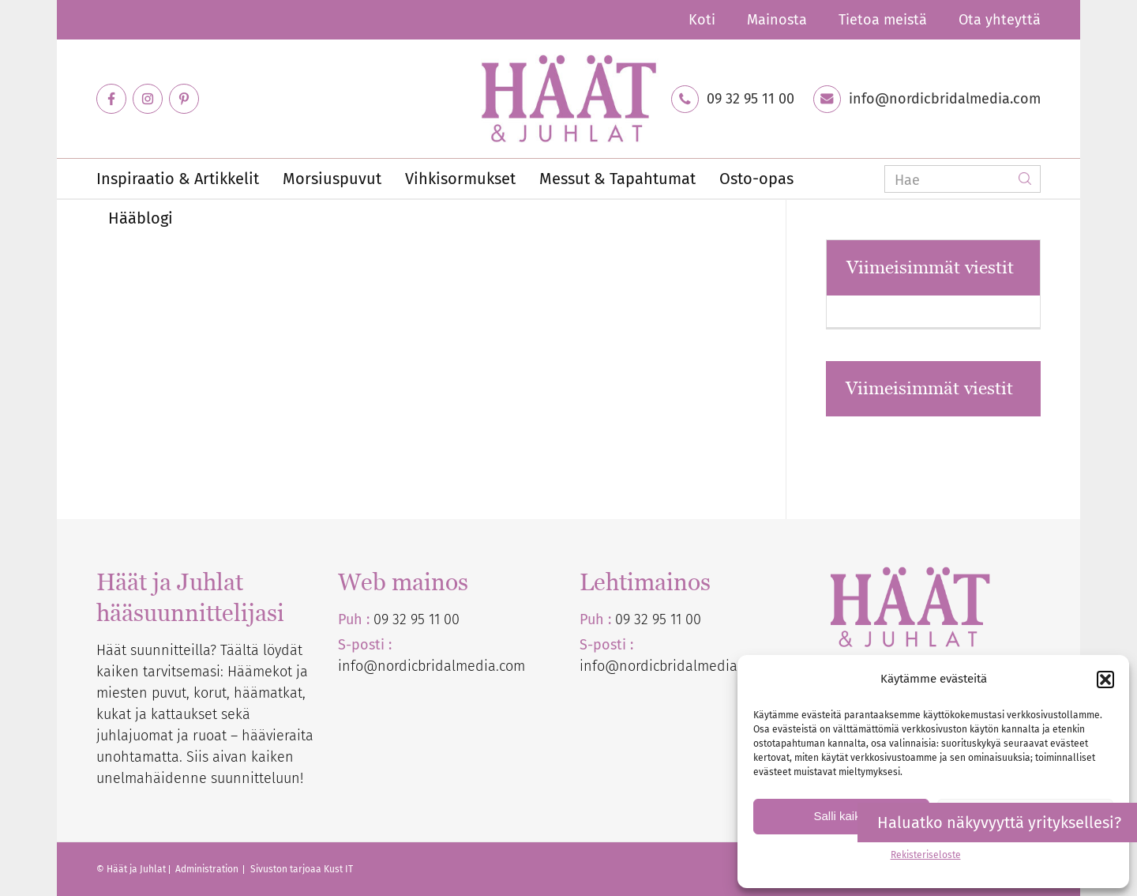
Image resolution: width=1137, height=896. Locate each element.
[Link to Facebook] (111, 99)
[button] (1105, 679)
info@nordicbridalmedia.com (945, 99)
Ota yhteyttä (1000, 19)
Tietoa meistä (883, 19)
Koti (702, 19)
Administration (208, 869)
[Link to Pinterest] (184, 99)
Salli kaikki (841, 816)
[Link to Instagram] (148, 99)
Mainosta (777, 19)
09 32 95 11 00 (750, 99)
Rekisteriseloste (926, 854)
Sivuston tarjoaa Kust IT (301, 869)
